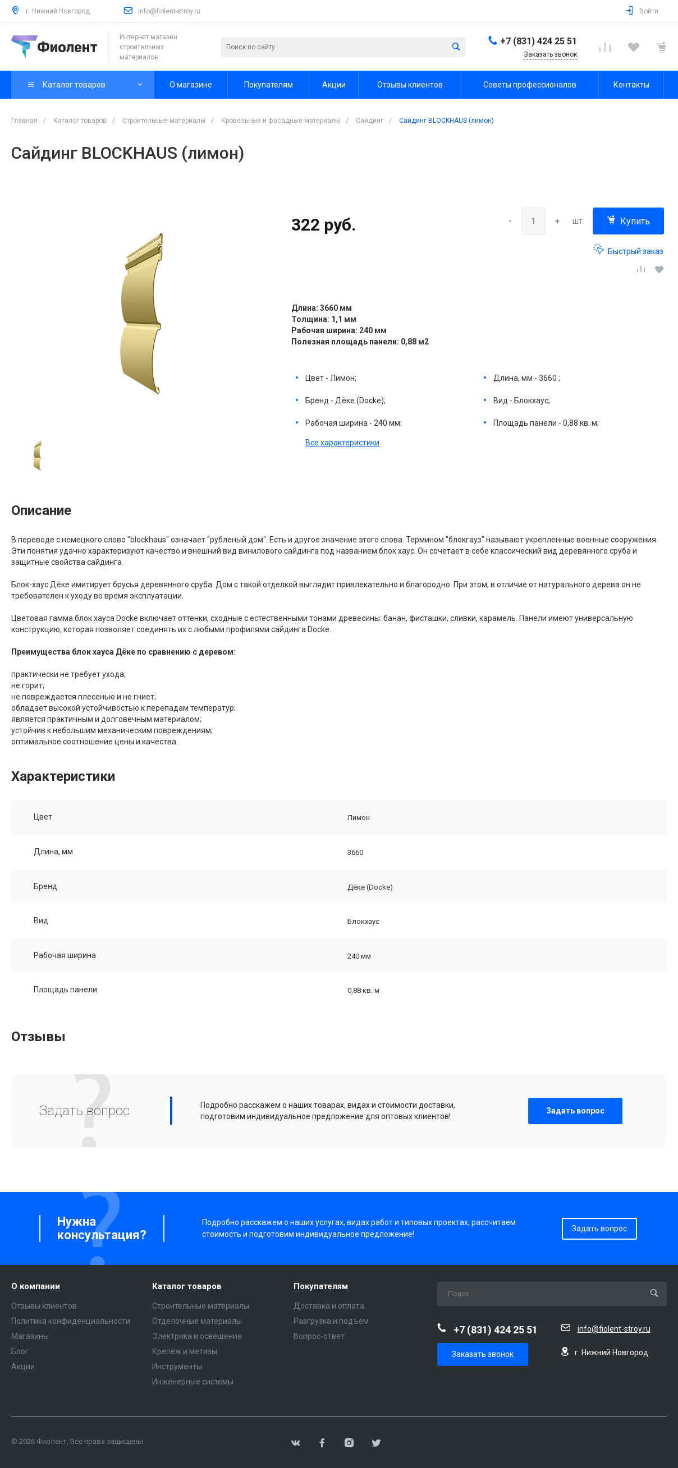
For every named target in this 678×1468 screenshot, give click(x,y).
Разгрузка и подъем (331, 1321)
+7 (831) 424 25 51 (538, 41)
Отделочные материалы (197, 1321)
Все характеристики (342, 442)
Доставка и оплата (329, 1305)
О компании (35, 1286)
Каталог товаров (187, 1286)
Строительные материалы (200, 1305)
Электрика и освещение (197, 1336)
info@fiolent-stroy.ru (169, 11)
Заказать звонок (483, 1354)
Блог (20, 1351)
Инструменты (177, 1366)
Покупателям (321, 1286)
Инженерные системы (192, 1381)
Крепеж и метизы (184, 1351)
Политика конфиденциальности (70, 1321)
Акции (23, 1366)
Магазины (30, 1336)
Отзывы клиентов (44, 1305)
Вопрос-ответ (319, 1336)
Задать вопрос (575, 1110)
